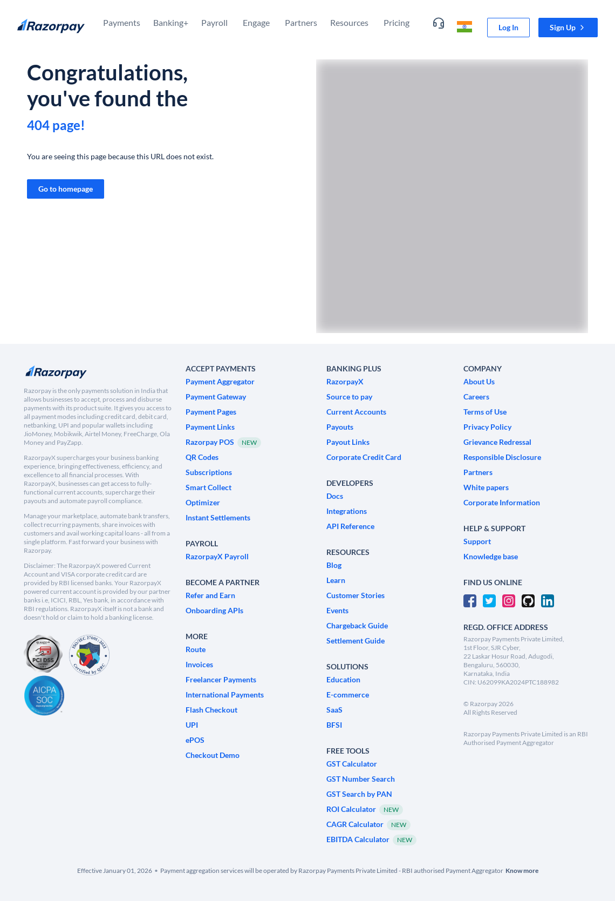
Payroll (214, 22)
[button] (568, 27)
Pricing (396, 22)
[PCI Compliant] (43, 655)
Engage (256, 22)
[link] (508, 27)
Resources (349, 22)
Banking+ (170, 22)
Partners (301, 22)
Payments (121, 22)
